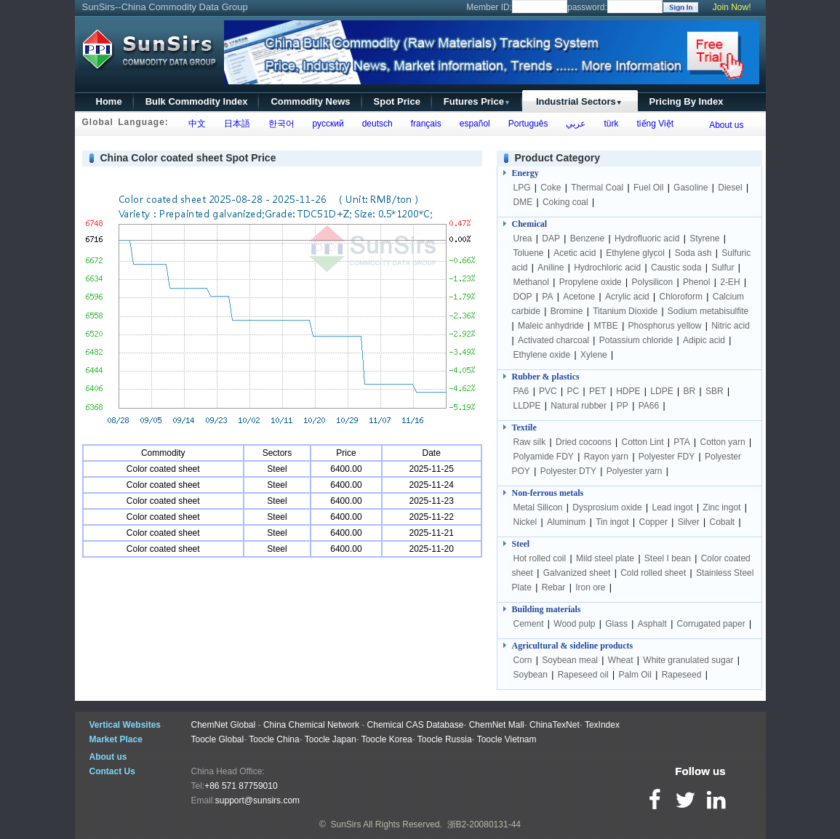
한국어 (279, 124)
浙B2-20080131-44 (484, 824)
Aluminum (566, 522)
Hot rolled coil (540, 558)
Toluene (528, 253)
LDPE (661, 391)
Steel (521, 544)
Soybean (530, 675)
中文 (194, 124)
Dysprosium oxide (606, 507)
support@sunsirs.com (257, 800)
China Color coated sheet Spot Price (188, 158)
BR (689, 391)
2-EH (730, 282)
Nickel (525, 522)
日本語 (234, 124)
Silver (689, 522)
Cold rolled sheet (653, 573)
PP (622, 406)
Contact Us (112, 771)
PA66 (649, 406)
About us (726, 125)
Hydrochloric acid (607, 267)
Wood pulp (574, 624)
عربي (573, 124)
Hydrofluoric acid (647, 238)
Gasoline (690, 187)
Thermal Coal (597, 187)
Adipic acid (704, 340)
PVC (548, 391)
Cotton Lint (642, 442)
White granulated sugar (688, 660)
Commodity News (310, 101)
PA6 (521, 391)
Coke (550, 187)
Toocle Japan (330, 739)
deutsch (375, 124)
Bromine (567, 311)
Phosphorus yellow (665, 326)
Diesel (730, 187)
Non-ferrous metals (548, 493)
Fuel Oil (648, 187)
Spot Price (397, 101)
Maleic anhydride (551, 326)
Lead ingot (672, 507)
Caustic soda (676, 267)
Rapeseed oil (583, 675)
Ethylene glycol (635, 253)
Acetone (579, 297)
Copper (653, 522)
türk (609, 124)
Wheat (620, 660)
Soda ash (693, 253)
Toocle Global (217, 739)
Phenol (696, 282)
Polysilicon (652, 282)
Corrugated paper (711, 624)
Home (109, 101)
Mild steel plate (605, 558)
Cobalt (722, 522)
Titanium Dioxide (625, 311)
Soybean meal (570, 660)
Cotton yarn (722, 442)
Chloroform (681, 297)
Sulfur (722, 267)
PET (597, 391)
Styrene (704, 238)
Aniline (550, 267)
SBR (714, 391)
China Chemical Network (311, 725)
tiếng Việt (652, 124)
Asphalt (652, 624)
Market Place (116, 739)
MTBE (605, 326)
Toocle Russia (444, 739)
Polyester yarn (635, 471)
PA (547, 297)
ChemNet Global (223, 725)
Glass (616, 624)
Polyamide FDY (543, 456)
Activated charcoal (553, 340)
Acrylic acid (627, 297)
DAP (551, 238)
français (423, 124)
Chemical (530, 224)
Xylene (593, 355)
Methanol (531, 282)
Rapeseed (682, 675)
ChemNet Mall (496, 725)
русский (326, 124)
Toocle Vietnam (507, 739)
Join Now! (732, 7)
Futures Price (477, 101)
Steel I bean (667, 558)
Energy (525, 173)
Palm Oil (635, 675)
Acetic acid (574, 253)
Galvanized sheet (577, 573)
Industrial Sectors (579, 101)
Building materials (546, 609)
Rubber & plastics (546, 377)
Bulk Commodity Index (196, 101)
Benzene (587, 238)
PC (573, 391)
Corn (522, 660)
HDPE (628, 391)
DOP (522, 297)
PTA (681, 442)
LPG (522, 187)
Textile (524, 427)
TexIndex (602, 725)
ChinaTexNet (554, 725)
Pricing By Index (686, 101)
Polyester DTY (568, 471)
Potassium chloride (636, 340)
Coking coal (565, 202)
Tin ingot (612, 522)
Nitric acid (730, 326)
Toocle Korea (386, 739)
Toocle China (274, 739)
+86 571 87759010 (240, 786)
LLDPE (527, 406)
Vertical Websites (125, 725)
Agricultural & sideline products (572, 646)
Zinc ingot (721, 507)
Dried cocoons (584, 442)
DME (524, 202)
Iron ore (590, 587)
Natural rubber (579, 406)
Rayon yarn (606, 456)
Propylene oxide (590, 282)
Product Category (557, 158)
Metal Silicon (538, 507)
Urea (522, 238)
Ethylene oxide (542, 355)
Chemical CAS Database (415, 725)
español (472, 124)
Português (525, 124)
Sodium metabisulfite (708, 311)
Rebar (554, 587)
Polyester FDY (667, 456)
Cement (528, 624)
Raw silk (529, 442)
